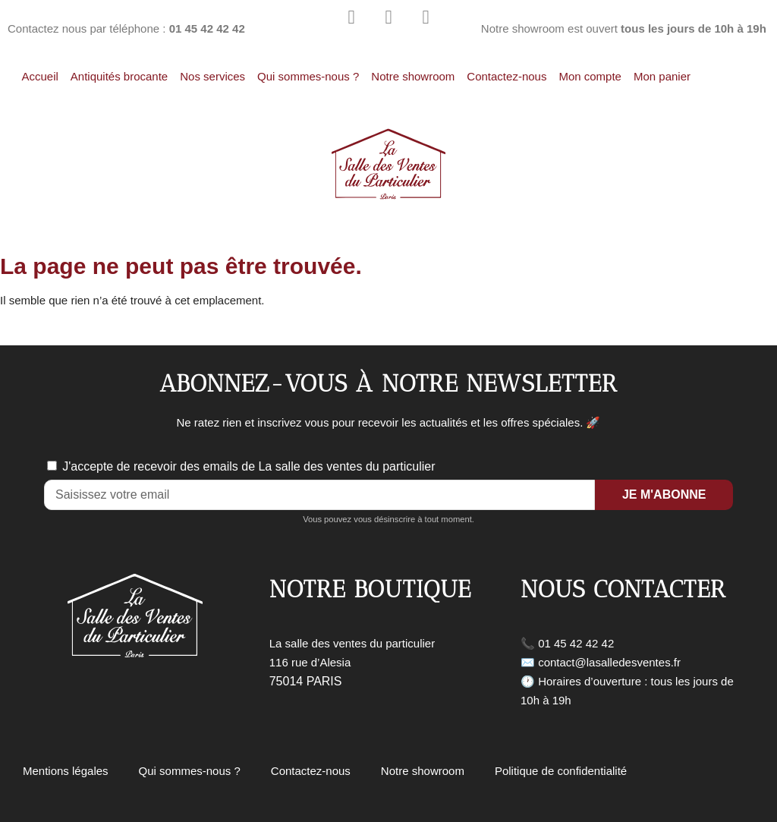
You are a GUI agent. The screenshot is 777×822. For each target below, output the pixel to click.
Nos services (212, 76)
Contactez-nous (506, 76)
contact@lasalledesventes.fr (609, 662)
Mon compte (589, 76)
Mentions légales (66, 770)
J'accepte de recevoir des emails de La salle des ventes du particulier (248, 466)
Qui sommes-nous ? (308, 76)
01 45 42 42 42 (576, 643)
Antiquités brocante (119, 76)
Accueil (39, 76)
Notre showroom (413, 76)
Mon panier (662, 76)
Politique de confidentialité (561, 770)
